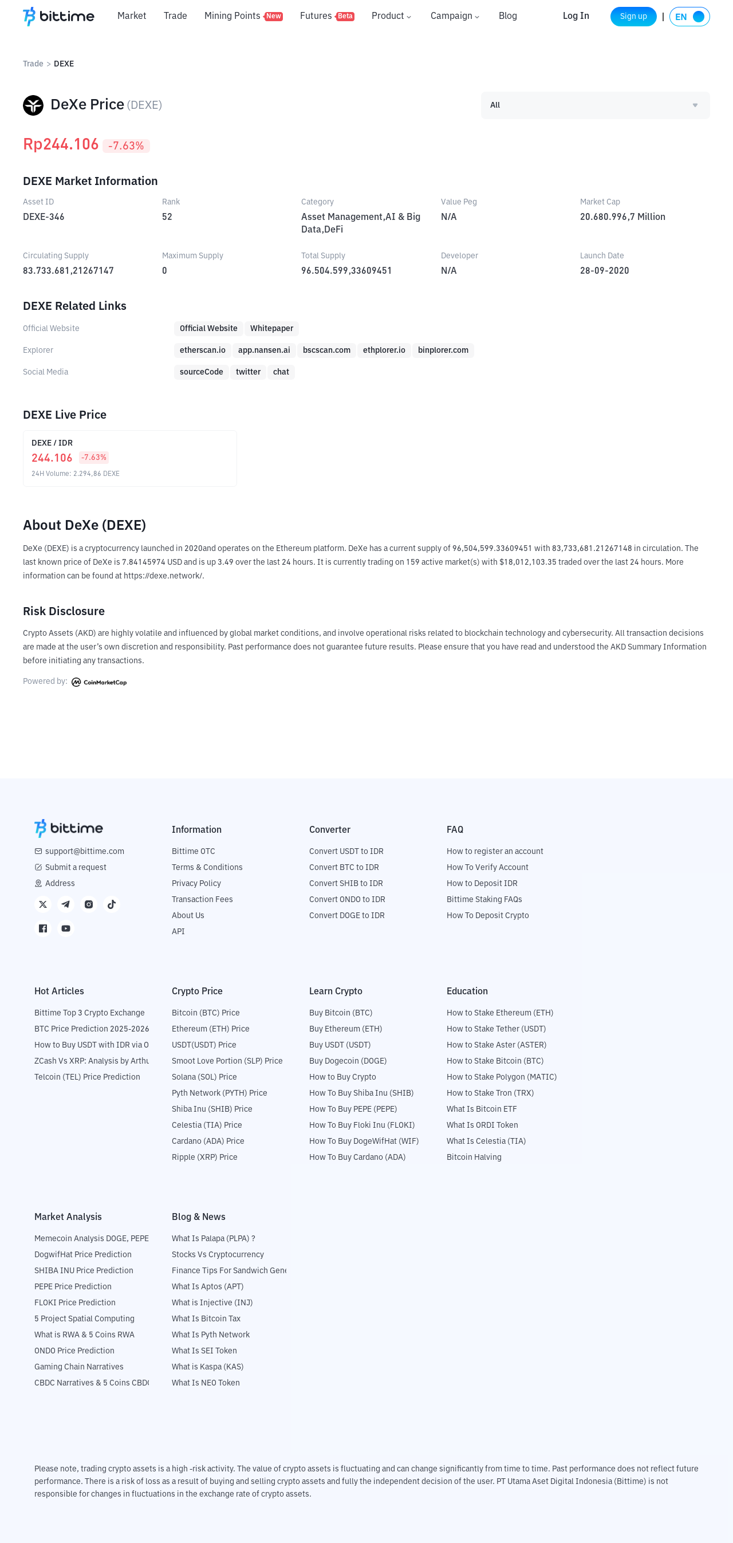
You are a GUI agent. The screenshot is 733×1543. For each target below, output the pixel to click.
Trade (175, 16)
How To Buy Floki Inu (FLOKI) (362, 1125)
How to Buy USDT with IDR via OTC (96, 1045)
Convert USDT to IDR (346, 851)
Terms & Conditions (207, 867)
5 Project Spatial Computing (84, 1318)
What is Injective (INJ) (212, 1302)
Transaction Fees (202, 899)
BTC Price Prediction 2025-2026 (91, 1029)
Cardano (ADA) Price (208, 1141)
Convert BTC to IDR (344, 867)
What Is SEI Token (204, 1351)
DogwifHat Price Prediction (83, 1254)
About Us (188, 915)
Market (132, 16)
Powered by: (75, 682)
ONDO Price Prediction (74, 1351)
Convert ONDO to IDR (347, 899)
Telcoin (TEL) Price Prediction (87, 1077)
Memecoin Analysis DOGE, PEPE (91, 1238)
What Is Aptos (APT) (208, 1286)
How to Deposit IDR (482, 883)
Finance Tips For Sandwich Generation (241, 1270)
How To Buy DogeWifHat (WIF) (364, 1141)
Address (60, 883)
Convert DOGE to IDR (347, 915)
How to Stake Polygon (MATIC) (502, 1077)
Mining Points (243, 16)
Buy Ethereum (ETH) (346, 1029)
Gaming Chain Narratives (79, 1367)
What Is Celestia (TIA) (486, 1141)
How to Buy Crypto (342, 1077)
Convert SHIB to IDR (346, 883)
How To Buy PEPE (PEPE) (353, 1109)
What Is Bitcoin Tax (206, 1318)
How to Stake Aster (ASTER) (497, 1045)
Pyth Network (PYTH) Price (219, 1093)
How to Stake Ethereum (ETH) (500, 1013)
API (178, 931)
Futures (327, 16)
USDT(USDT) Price (204, 1045)
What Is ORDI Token (482, 1125)
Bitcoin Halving (474, 1157)
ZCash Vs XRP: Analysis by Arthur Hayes (106, 1061)
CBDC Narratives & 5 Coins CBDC (93, 1383)
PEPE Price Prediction (73, 1286)
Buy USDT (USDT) (340, 1045)
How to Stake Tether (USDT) (496, 1029)
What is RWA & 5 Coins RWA (84, 1335)
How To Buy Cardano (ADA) (357, 1157)
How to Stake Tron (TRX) (490, 1093)
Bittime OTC (193, 851)
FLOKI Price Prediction (75, 1302)
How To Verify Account (488, 867)
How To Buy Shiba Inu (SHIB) (361, 1093)
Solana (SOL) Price (204, 1077)
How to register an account (495, 851)
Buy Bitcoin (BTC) (341, 1013)
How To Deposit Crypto (488, 915)
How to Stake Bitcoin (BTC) (495, 1061)
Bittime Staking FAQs (484, 899)
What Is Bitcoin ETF (482, 1109)
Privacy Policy (196, 883)
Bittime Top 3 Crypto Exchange (89, 1013)
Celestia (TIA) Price (207, 1125)
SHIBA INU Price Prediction (83, 1270)
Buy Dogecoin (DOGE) (348, 1061)
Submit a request (76, 867)
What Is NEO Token (206, 1383)
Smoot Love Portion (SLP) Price (227, 1061)
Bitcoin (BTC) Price (206, 1013)
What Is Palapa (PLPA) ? (213, 1238)
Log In (563, 16)
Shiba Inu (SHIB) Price (212, 1109)
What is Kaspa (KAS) (208, 1367)
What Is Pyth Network (211, 1335)
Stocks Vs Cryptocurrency (218, 1254)
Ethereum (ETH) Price (211, 1029)
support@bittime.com (84, 851)
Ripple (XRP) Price (205, 1157)
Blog (508, 16)
